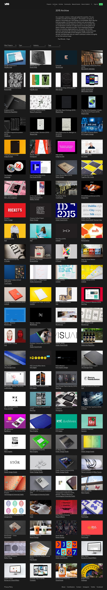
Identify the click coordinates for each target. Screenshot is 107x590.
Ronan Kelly (33, 67)
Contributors (71, 587)
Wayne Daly (59, 112)
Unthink (58, 240)
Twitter (93, 587)
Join (101, 4)
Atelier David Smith (87, 89)
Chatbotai (7, 136)
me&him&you (8, 388)
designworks (8, 517)
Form (31, 517)
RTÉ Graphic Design (87, 134)
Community (67, 4)
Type (20, 45)
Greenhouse (59, 580)
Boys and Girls (8, 408)
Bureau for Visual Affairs (88, 558)
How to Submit (85, 4)
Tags (49, 45)
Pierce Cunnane (86, 472)
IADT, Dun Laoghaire (10, 197)
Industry (36, 45)
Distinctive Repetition (10, 112)
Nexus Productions (36, 112)
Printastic (33, 580)
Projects (49, 4)
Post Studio (33, 177)
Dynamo (84, 431)
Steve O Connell (35, 197)
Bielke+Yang (8, 558)
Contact (78, 587)
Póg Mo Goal (8, 67)
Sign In (96, 4)
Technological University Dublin (14, 494)
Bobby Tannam (34, 199)
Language (7, 177)
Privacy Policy (8, 587)
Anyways (84, 580)
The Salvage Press (10, 367)
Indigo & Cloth (8, 156)
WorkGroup (59, 67)
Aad (5, 240)
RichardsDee (85, 240)
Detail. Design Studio (62, 451)
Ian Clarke (84, 156)
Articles (61, 4)
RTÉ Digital (33, 367)
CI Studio (7, 261)
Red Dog (84, 304)
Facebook (100, 587)
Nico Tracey (97, 472)
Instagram (86, 587)
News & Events (76, 4)
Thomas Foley (97, 220)
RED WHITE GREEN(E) (88, 69)
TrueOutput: (59, 197)
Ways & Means (60, 517)
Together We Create (87, 177)
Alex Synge (59, 89)
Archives (55, 4)
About (63, 587)
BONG (39, 177)
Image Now (84, 197)
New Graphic (34, 431)
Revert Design (34, 537)
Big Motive (7, 431)
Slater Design (60, 177)
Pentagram (33, 156)
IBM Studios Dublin (87, 91)
